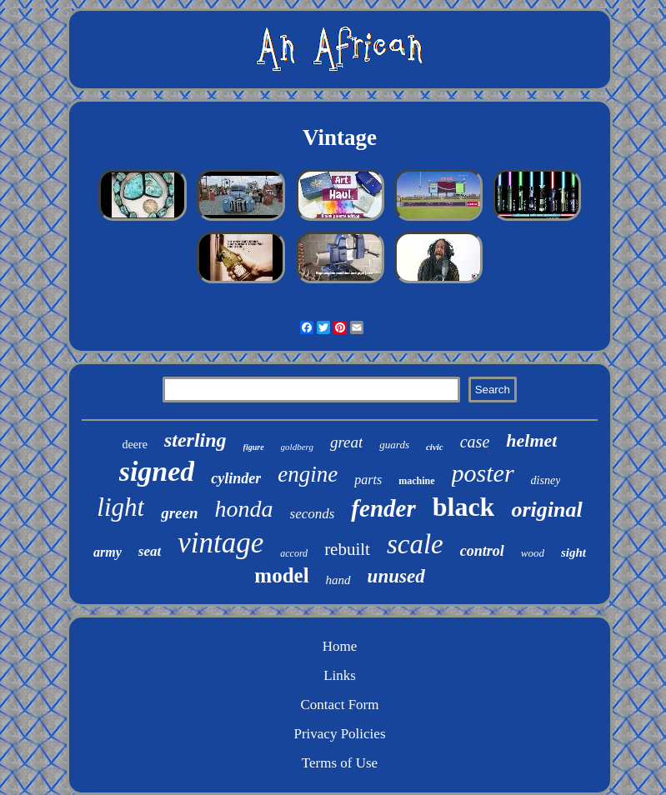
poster (483, 473)
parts (368, 479)
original (546, 510)
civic (434, 447)
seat (149, 551)
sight (573, 552)
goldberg (297, 447)
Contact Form (340, 704)
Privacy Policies (339, 734)
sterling (195, 440)
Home (340, 646)
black (464, 507)
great (346, 442)
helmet (531, 440)
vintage (220, 543)
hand (338, 580)
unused (396, 576)
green (179, 513)
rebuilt (347, 549)
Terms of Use (340, 763)
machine (416, 481)
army (107, 552)
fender (383, 508)
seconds (312, 514)
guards (394, 444)
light (120, 507)
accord (294, 553)
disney (546, 480)
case (475, 441)
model (281, 575)
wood (532, 553)
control (482, 550)
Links (339, 675)
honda (244, 509)
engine (308, 474)
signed (157, 471)
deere (135, 444)
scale (415, 544)
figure (253, 447)
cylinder (236, 478)
